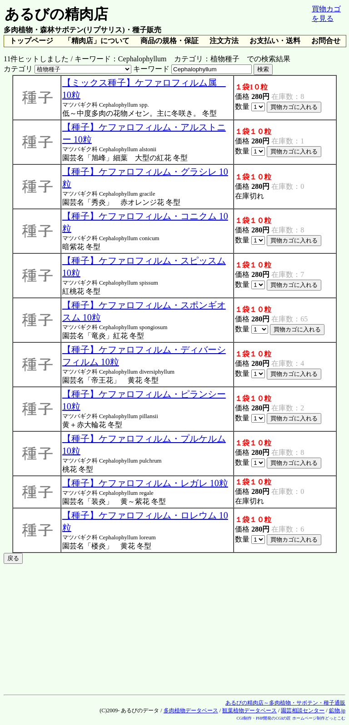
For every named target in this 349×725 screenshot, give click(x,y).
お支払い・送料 (274, 40)
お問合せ (325, 40)
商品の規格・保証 (169, 40)
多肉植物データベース (191, 710)
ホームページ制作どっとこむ (318, 718)
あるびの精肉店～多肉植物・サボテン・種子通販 (285, 703)
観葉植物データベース (249, 710)
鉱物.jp (337, 710)
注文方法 (224, 40)
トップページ (31, 40)
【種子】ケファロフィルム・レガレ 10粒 (145, 483)
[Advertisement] (174, 627)
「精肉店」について (97, 40)
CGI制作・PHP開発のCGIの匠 (263, 718)
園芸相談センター (302, 710)
